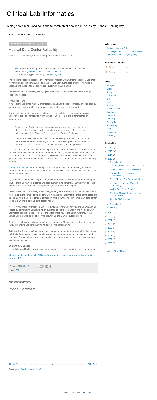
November (115, 204)
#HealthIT (33, 71)
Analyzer (111, 85)
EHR (109, 99)
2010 (110, 213)
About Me (40, 34)
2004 (110, 232)
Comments (112, 72)
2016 (110, 147)
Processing (112, 125)
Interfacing (111, 112)
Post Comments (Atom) (30, 369)
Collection (111, 95)
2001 (110, 239)
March (113, 208)
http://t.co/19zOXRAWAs (50, 71)
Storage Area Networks (20, 167)
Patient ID (111, 122)
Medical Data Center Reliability (123, 189)
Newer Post (14, 364)
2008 (110, 216)
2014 (110, 155)
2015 (110, 151)
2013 (110, 159)
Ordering (111, 119)
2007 (110, 220)
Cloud (109, 92)
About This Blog (25, 34)
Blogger (90, 392)
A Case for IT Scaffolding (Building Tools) (127, 169)
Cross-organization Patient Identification (127, 165)
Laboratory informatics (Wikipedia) (122, 55)
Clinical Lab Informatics (40, 13)
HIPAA (110, 105)
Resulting (111, 135)
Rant (109, 129)
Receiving (111, 132)
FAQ (18, 270)
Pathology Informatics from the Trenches (124, 51)
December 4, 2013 (53, 74)
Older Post (92, 364)
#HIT (17, 68)
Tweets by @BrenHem (114, 251)
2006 (110, 224)
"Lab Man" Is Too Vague (120, 199)
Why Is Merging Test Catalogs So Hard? (127, 179)
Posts (110, 67)
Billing (109, 89)
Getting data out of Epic (117, 48)
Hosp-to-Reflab (113, 109)
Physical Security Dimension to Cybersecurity (123, 174)
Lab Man (111, 115)
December (115, 162)
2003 (110, 235)
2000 (110, 243)
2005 (110, 228)
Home (11, 34)
